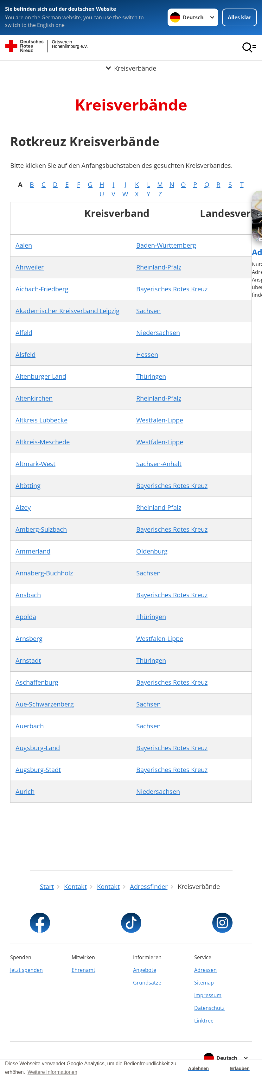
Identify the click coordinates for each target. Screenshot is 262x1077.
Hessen (147, 354)
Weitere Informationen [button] (52, 1072)
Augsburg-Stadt (38, 769)
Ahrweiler (30, 267)
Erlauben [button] (240, 1068)
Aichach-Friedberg (42, 289)
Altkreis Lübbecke (41, 420)
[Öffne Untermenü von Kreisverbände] (131, 68)
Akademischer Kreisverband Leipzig (67, 311)
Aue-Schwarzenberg (45, 704)
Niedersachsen (158, 332)
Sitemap (204, 982)
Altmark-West (35, 463)
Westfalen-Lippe (159, 420)
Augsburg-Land (38, 748)
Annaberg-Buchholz (44, 573)
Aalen (24, 245)
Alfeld (24, 332)
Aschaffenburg (37, 682)
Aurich (25, 791)
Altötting (28, 485)
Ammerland (33, 551)
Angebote (144, 969)
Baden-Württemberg (166, 245)
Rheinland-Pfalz (158, 267)
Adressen (205, 969)
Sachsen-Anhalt (159, 463)
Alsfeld (25, 354)
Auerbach (30, 726)
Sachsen (148, 311)
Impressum (207, 995)
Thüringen (151, 376)
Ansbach (28, 595)
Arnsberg (29, 638)
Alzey (23, 507)
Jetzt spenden (26, 969)
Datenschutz (209, 1007)
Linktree (204, 1020)
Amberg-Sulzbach (41, 529)
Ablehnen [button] (198, 1068)
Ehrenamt (83, 969)
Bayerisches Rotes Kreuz (172, 289)
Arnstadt (28, 660)
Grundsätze (147, 982)
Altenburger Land (41, 376)
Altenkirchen (34, 398)
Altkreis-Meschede (43, 442)
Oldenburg (152, 551)
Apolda (26, 616)
